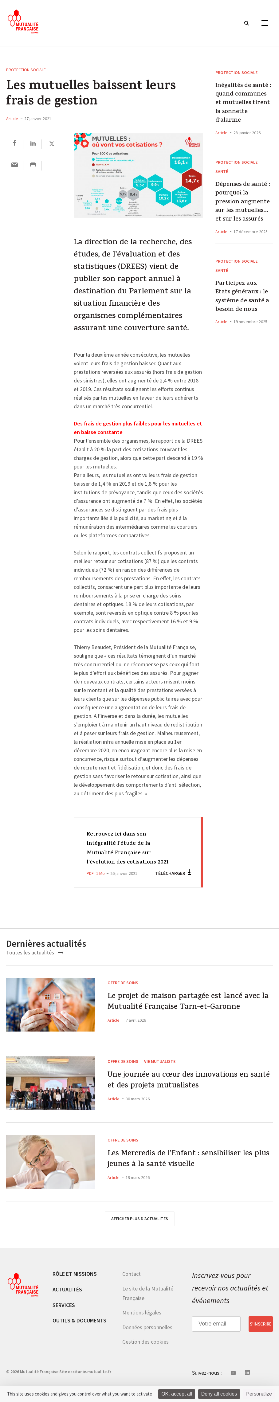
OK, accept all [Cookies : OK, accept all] (176, 1393)
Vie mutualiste (159, 1080)
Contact (131, 1292)
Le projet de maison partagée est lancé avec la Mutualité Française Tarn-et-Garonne (188, 1020)
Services (64, 1324)
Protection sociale (26, 69)
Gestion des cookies (145, 1360)
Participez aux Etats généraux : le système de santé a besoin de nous (242, 297)
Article (12, 118)
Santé (221, 171)
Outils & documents (79, 1339)
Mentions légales (141, 1331)
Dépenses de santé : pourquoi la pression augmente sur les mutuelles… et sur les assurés (242, 202)
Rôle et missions (75, 1292)
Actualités (67, 1308)
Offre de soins (123, 992)
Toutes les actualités (34, 961)
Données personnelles (147, 1346)
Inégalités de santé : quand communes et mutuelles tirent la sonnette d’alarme (243, 103)
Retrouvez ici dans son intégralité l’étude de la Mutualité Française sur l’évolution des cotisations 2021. (126, 853)
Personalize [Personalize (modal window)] (259, 1393)
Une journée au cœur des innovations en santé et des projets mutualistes (186, 1102)
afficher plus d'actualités (139, 1237)
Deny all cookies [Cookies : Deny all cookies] (219, 1393)
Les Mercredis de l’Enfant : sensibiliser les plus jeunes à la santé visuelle (187, 1181)
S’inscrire (260, 1343)
